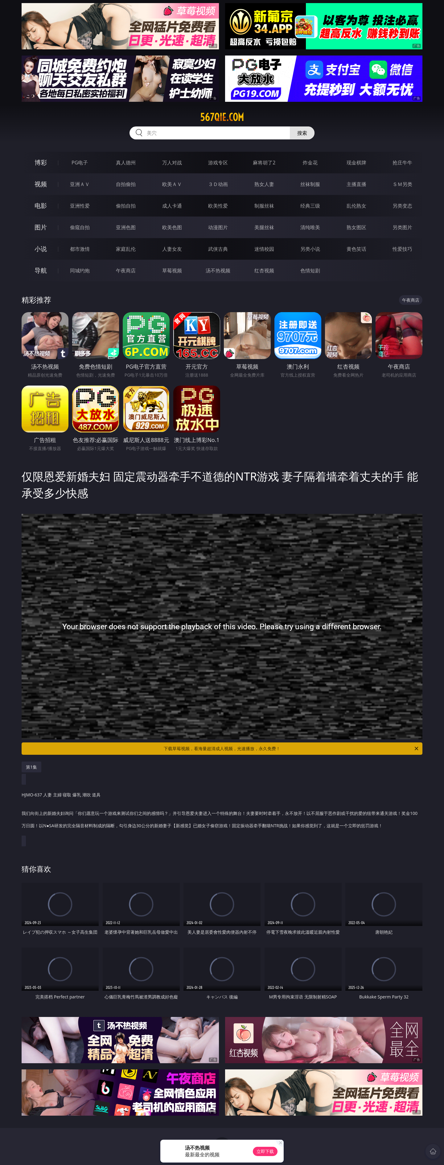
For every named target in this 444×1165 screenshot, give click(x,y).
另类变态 (402, 205)
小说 (41, 249)
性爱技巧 (402, 249)
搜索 (302, 133)
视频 (41, 184)
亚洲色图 (126, 227)
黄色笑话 (356, 249)
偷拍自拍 (126, 205)
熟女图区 (356, 227)
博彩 (41, 162)
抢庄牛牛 (402, 162)
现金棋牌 (356, 162)
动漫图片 (218, 227)
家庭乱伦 (126, 249)
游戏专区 (218, 162)
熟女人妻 (264, 184)
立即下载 (265, 1151)
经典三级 (310, 205)
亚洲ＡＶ (80, 184)
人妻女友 (172, 249)
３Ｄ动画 (218, 184)
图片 (41, 227)
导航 (41, 270)
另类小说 (310, 249)
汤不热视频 (218, 270)
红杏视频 (264, 270)
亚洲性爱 (80, 205)
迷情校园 (264, 249)
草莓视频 (172, 270)
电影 (41, 205)
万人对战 (172, 162)
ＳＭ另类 (402, 184)
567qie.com (222, 117)
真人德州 (126, 162)
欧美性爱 (218, 205)
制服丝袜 (264, 205)
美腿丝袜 (264, 227)
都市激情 (80, 249)
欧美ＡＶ (172, 184)
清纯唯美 (310, 227)
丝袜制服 (310, 184)
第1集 (31, 767)
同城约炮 (80, 270)
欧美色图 (172, 227)
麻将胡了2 (264, 162)
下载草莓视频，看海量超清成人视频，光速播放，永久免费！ (291, 748)
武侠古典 (218, 249)
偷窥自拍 (80, 227)
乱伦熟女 (356, 205)
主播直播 (356, 184)
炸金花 (310, 162)
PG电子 (80, 162)
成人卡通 (172, 205)
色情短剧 (310, 270)
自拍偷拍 (126, 184)
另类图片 (402, 227)
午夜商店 (126, 270)
